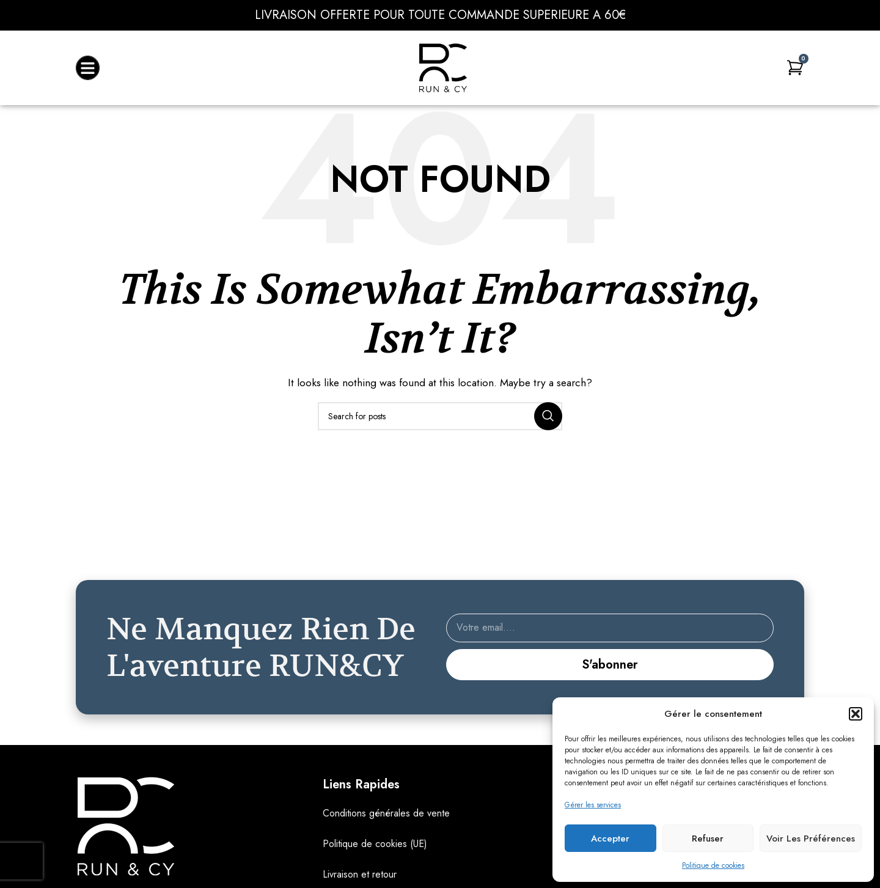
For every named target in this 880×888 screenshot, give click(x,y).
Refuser (708, 838)
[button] (855, 714)
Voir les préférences (810, 838)
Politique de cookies (713, 865)
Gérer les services (593, 804)
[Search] (440, 416)
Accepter (610, 838)
